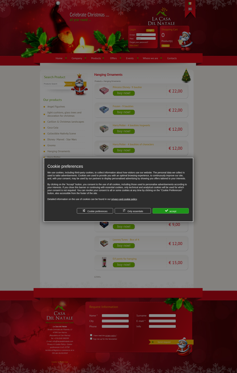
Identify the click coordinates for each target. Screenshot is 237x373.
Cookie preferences (94, 211)
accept (170, 211)
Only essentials (133, 211)
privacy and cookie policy (124, 199)
